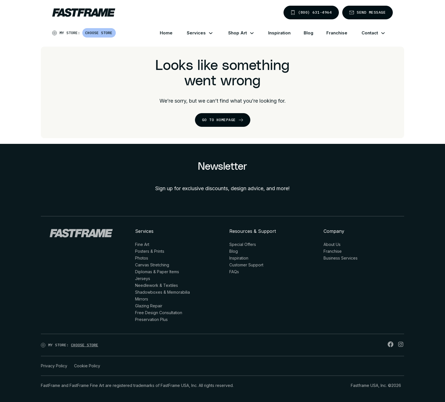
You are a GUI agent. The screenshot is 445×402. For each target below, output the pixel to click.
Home (166, 33)
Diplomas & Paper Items (157, 271)
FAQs (234, 271)
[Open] (116, 34)
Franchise (336, 33)
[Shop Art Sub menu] (255, 33)
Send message (367, 12)
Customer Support (246, 264)
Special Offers (242, 244)
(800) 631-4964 (311, 12)
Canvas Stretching (152, 264)
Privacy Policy (54, 365)
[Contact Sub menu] (386, 33)
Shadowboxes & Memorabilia (162, 292)
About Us (332, 244)
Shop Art (237, 33)
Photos (141, 258)
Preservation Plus (151, 319)
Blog (308, 33)
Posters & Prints (149, 251)
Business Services (341, 258)
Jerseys (142, 278)
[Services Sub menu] (214, 33)
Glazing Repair (148, 305)
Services (196, 33)
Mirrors (141, 299)
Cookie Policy (87, 365)
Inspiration (279, 33)
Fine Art (142, 244)
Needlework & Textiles (156, 285)
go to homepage (222, 119)
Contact (370, 33)
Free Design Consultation (158, 312)
